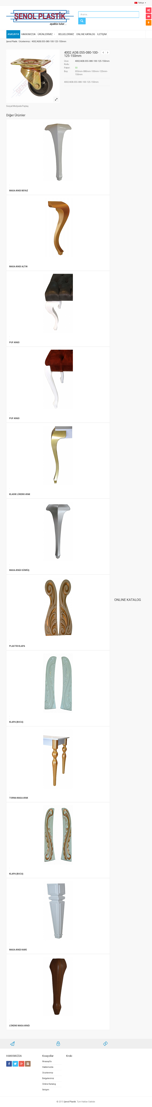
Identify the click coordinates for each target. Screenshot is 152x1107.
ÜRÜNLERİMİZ (45, 34)
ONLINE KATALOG (85, 34)
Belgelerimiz (48, 1078)
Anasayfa (47, 1061)
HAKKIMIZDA (28, 34)
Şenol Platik (11, 41)
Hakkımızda (47, 1067)
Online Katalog (49, 1084)
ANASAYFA (13, 34)
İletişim (45, 1089)
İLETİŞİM (102, 34)
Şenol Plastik (70, 1101)
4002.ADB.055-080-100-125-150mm (49, 41)
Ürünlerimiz (24, 41)
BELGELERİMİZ (66, 34)
